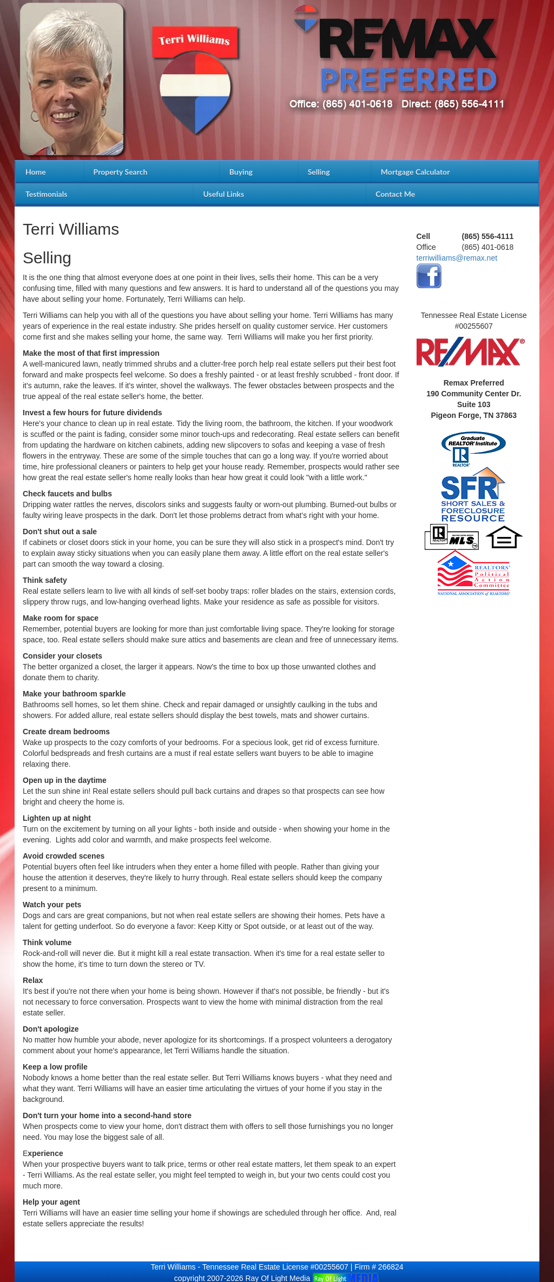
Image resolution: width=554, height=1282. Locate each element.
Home (35, 171)
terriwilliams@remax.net (457, 258)
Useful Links (223, 193)
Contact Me (395, 193)
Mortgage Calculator (415, 171)
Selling (319, 171)
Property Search (121, 171)
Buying (241, 171)
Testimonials (46, 193)
